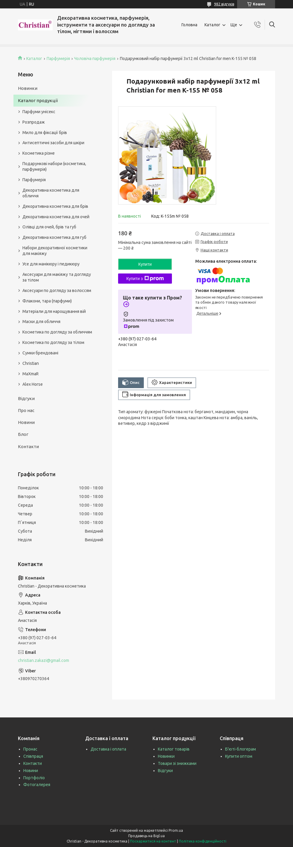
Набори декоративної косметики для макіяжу (54, 250)
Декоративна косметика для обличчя (50, 193)
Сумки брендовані (40, 353)
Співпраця (33, 756)
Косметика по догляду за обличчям (57, 332)
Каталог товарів (174, 749)
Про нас (26, 410)
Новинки (27, 88)
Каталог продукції (38, 100)
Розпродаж (33, 122)
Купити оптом (238, 756)
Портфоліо (34, 777)
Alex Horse (32, 384)
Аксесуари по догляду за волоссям (56, 290)
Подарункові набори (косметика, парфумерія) (54, 166)
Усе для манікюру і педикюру (51, 264)
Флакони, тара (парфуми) (47, 301)
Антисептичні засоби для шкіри (53, 142)
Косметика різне (38, 153)
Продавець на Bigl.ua (146, 836)
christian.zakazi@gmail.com (43, 660)
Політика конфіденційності (202, 841)
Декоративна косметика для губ (54, 237)
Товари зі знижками (177, 763)
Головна (189, 24)
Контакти (28, 446)
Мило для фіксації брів (44, 132)
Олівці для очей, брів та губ (49, 227)
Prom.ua (176, 830)
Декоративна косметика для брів (55, 206)
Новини (26, 422)
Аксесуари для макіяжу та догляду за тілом (56, 277)
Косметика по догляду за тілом (53, 342)
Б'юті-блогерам (240, 749)
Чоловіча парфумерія (94, 58)
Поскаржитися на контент (153, 841)
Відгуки (26, 398)
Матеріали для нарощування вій (54, 311)
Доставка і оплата (108, 749)
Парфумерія (58, 58)
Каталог (212, 24)
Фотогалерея (36, 784)
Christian (30, 363)
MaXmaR (30, 373)
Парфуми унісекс (38, 111)
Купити (145, 264)
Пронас (30, 749)
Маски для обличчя (41, 321)
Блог (23, 434)
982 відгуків (224, 4)
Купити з (145, 278)
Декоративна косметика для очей (55, 216)
